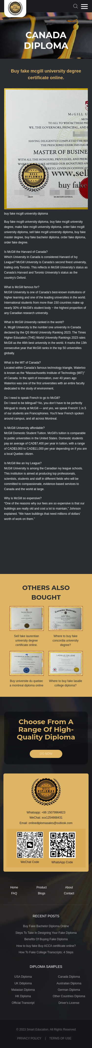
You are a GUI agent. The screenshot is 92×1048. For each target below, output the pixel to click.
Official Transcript (23, 1003)
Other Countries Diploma (69, 996)
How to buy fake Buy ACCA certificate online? (46, 946)
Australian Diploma (69, 983)
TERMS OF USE (60, 1038)
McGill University (27, 262)
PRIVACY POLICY (29, 1038)
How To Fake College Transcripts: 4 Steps (46, 952)
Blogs (41, 893)
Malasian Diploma (23, 990)
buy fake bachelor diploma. (42, 237)
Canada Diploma (69, 976)
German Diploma (69, 990)
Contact (69, 893)
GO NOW (46, 753)
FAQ (14, 893)
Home (14, 887)
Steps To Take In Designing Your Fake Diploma (46, 933)
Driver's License (68, 1003)
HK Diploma (23, 996)
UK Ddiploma (23, 983)
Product (42, 887)
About (69, 887)
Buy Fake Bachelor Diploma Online (46, 926)
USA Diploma (23, 976)
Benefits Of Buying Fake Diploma (46, 939)
